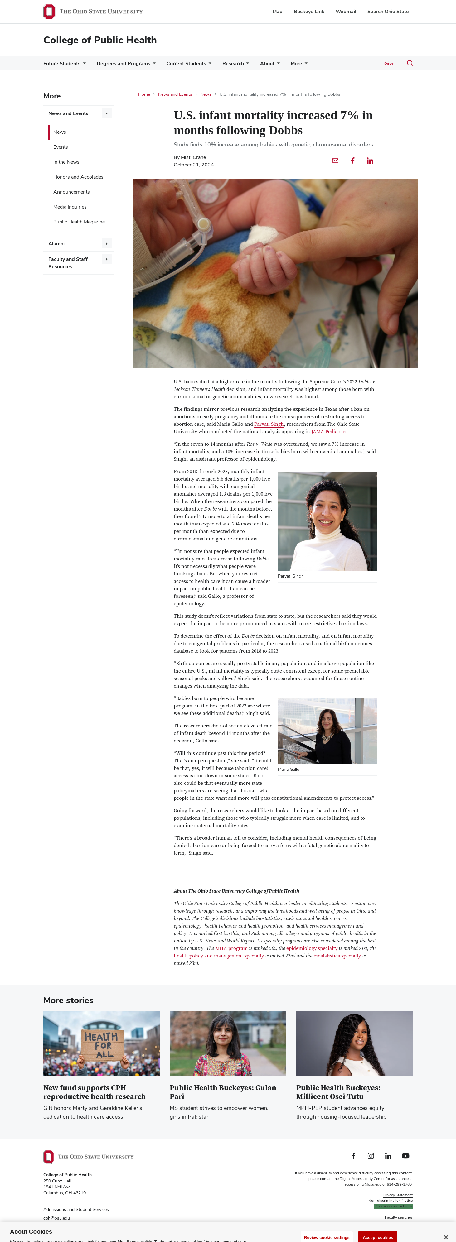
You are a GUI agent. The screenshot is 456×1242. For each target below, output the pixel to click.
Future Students (61, 63)
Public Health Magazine (79, 221)
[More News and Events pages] (107, 113)
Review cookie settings (393, 1206)
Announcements (71, 192)
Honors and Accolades (78, 177)
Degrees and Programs (123, 63)
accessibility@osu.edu (363, 1184)
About (267, 63)
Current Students (186, 63)
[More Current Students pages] (208, 65)
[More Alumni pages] (107, 243)
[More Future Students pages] (82, 65)
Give (389, 63)
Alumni (56, 243)
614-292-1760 (399, 1184)
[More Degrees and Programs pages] (152, 65)
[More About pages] (276, 65)
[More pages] (304, 65)
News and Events (68, 113)
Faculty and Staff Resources (68, 263)
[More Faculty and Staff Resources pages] (107, 259)
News (59, 132)
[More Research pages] (246, 65)
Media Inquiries (70, 207)
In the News (66, 162)
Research (233, 63)
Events (60, 147)
